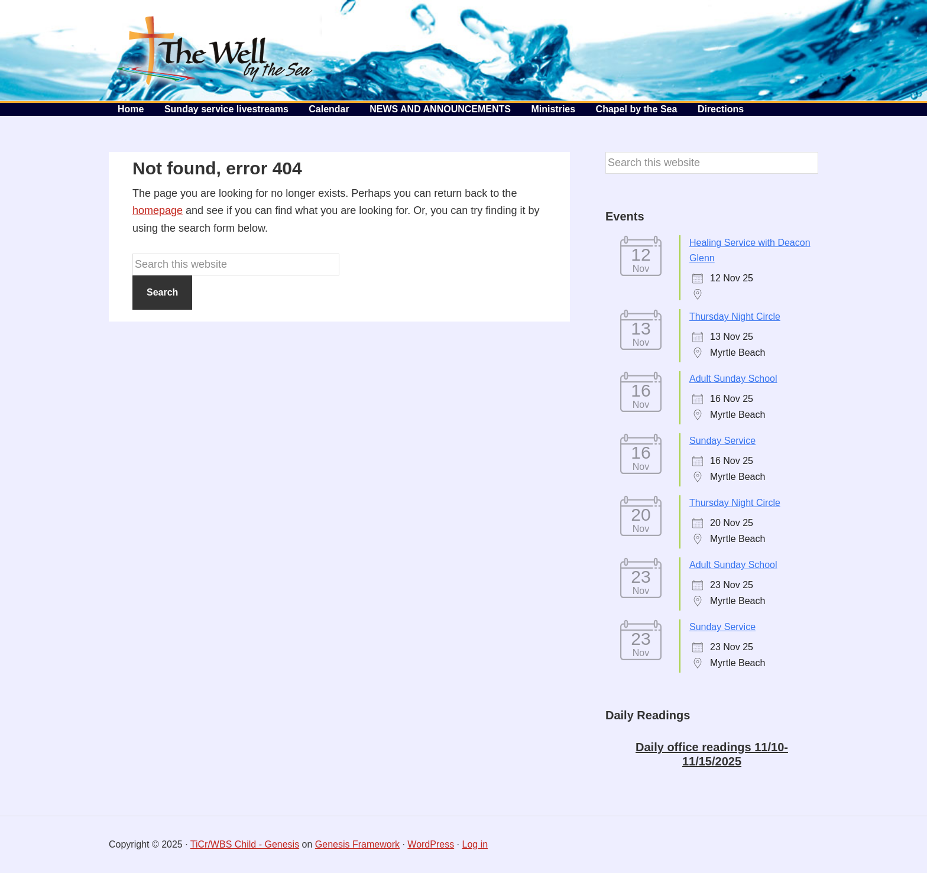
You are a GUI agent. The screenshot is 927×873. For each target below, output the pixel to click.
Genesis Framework (357, 844)
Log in (475, 844)
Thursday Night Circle (734, 316)
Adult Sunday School (733, 379)
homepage (157, 210)
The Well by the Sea (215, 50)
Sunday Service (722, 441)
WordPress (430, 844)
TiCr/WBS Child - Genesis (244, 844)
